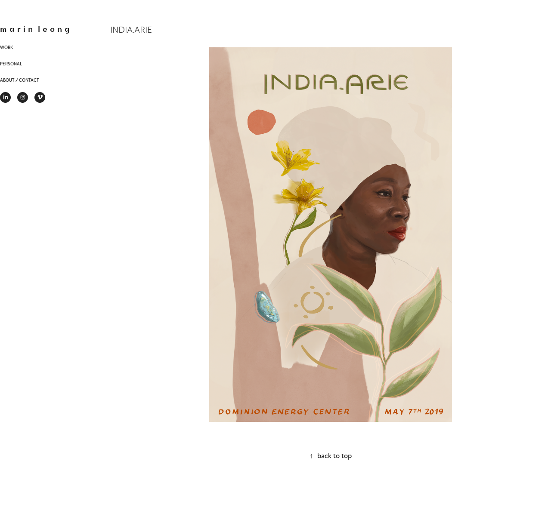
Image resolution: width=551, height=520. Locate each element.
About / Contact (19, 80)
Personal (11, 64)
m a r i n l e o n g (35, 29)
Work (6, 47)
